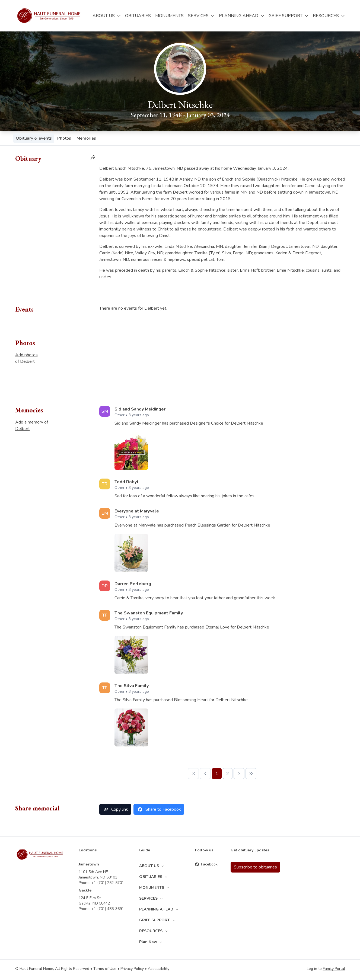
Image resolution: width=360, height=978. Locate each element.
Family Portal (334, 968)
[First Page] (193, 773)
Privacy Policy (132, 968)
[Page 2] (227, 773)
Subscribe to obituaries (255, 867)
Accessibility (158, 968)
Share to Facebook (159, 809)
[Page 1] (217, 773)
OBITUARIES (138, 16)
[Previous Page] (205, 773)
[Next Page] (239, 773)
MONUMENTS (169, 16)
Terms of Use (104, 968)
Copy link (115, 809)
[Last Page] (251, 773)
